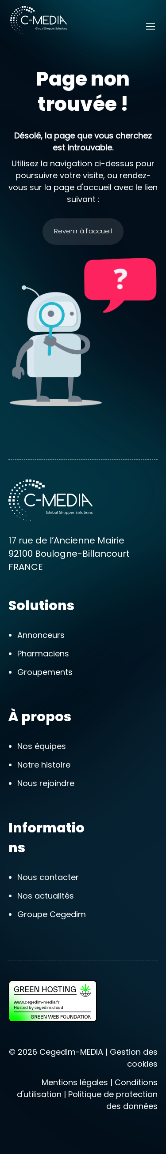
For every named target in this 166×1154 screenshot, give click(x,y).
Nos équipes (41, 746)
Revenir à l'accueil (83, 231)
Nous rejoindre (45, 783)
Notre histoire (43, 764)
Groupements (45, 672)
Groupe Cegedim (51, 914)
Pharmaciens (43, 653)
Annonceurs (41, 635)
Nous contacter (48, 877)
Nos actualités (45, 895)
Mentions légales (75, 1082)
